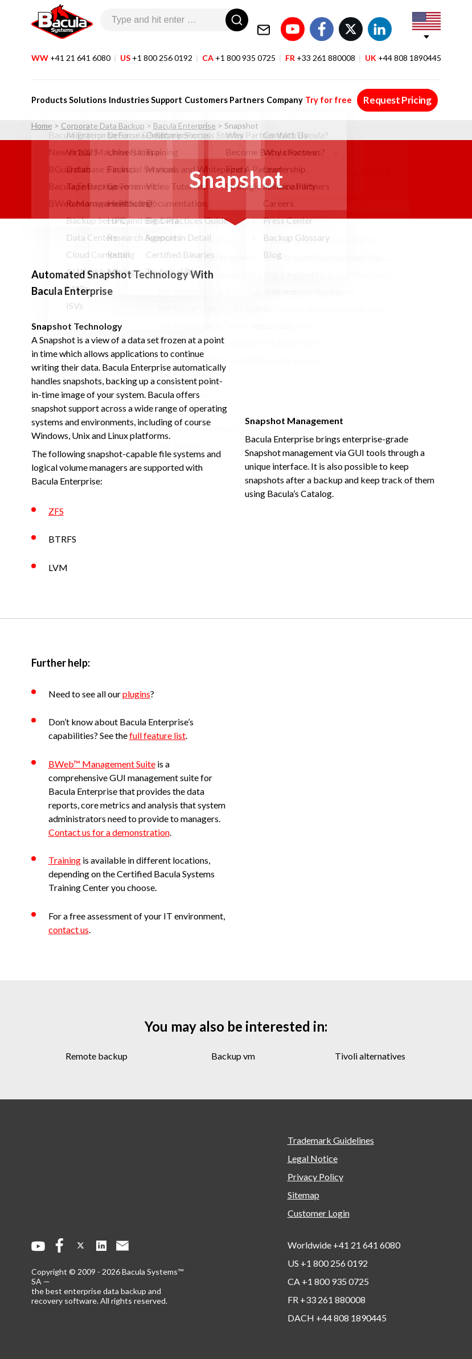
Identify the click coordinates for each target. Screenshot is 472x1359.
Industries (126, 92)
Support (163, 92)
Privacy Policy (315, 1176)
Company (278, 92)
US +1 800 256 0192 (328, 1263)
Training (64, 860)
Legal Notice (313, 1158)
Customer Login (319, 1213)
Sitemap (303, 1194)
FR (320, 50)
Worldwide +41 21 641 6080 (344, 1244)
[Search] (236, 20)
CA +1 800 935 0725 (328, 1281)
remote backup (96, 1055)
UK (403, 50)
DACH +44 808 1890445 (337, 1317)
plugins (136, 693)
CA (239, 50)
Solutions (86, 92)
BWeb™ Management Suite (101, 763)
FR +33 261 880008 (327, 1299)
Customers (201, 92)
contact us (68, 929)
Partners (241, 92)
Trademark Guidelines (331, 1140)
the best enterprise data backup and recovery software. (96, 1295)
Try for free (320, 92)
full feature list (157, 735)
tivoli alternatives (370, 1055)
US (156, 50)
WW (70, 50)
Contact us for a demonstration (109, 832)
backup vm (233, 1055)
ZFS (56, 511)
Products (49, 92)
